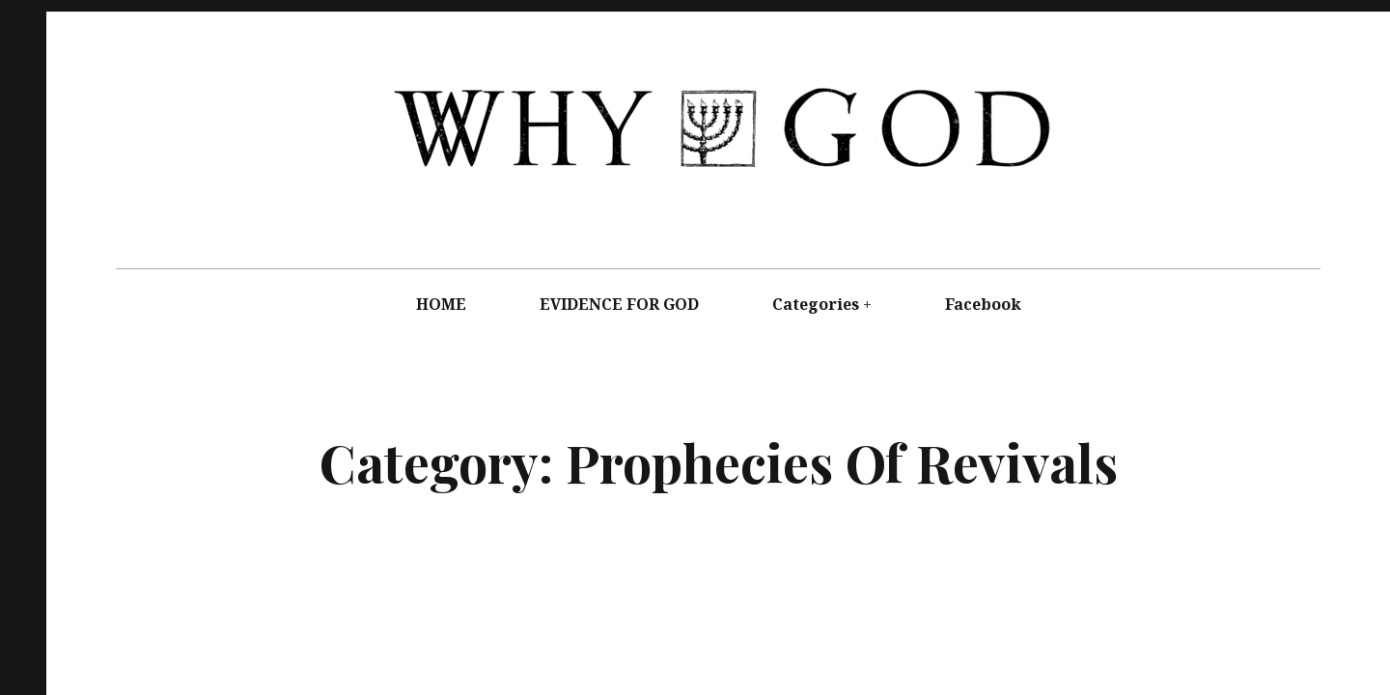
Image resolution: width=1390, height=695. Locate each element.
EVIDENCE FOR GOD (619, 304)
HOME (441, 304)
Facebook (983, 304)
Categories (815, 304)
